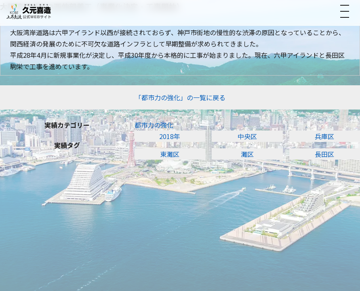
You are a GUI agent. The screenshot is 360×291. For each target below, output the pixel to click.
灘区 (247, 154)
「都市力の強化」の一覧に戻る (180, 97)
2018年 (169, 136)
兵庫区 (324, 136)
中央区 (247, 136)
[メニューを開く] (345, 11)
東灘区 (169, 154)
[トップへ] (28, 11)
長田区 (324, 154)
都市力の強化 (154, 125)
